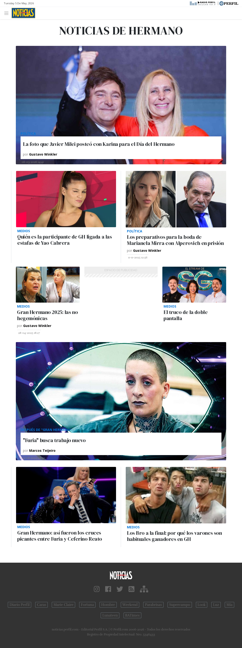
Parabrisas (153, 605)
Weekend (130, 605)
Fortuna (87, 605)
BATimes (132, 615)
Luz (216, 605)
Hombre (108, 605)
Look (202, 605)
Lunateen (110, 615)
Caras (41, 605)
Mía (229, 605)
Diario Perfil (19, 605)
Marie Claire (63, 605)
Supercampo (179, 605)
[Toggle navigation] (8, 13)
